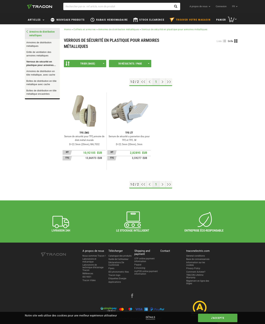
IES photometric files (118, 272)
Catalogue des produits (120, 256)
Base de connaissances (197, 259)
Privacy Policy (193, 268)
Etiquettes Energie (117, 278)
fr (233, 6)
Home (67, 29)
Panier (221, 19)
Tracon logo (114, 275)
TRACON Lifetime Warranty (194, 276)
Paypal (137, 264)
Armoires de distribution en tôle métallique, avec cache (40, 73)
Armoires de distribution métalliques (39, 44)
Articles (34, 19)
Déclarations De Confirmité (116, 263)
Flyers (111, 268)
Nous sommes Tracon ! (94, 256)
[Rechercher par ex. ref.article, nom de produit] (121, 6)
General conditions (195, 256)
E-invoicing (139, 268)
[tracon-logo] (39, 6)
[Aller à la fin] (169, 81)
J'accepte (218, 317)
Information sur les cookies (195, 263)
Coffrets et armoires (84, 29)
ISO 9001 (86, 277)
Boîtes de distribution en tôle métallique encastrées (41, 92)
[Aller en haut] (143, 81)
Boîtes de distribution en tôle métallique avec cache (41, 83)
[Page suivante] (162, 81)
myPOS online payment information (146, 272)
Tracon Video (89, 280)
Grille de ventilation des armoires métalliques (38, 54)
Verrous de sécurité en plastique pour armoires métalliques (40, 63)
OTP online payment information (144, 259)
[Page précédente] (149, 81)
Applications (114, 282)
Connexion (221, 6)
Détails (150, 317)
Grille (230, 41)
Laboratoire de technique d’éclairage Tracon (92, 268)
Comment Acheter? (195, 272)
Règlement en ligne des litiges (197, 282)
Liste (219, 41)
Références (87, 273)
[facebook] (132, 296)
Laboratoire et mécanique (89, 260)
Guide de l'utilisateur (118, 259)
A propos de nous (199, 6)
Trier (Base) (84, 63)
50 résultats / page (133, 63)
